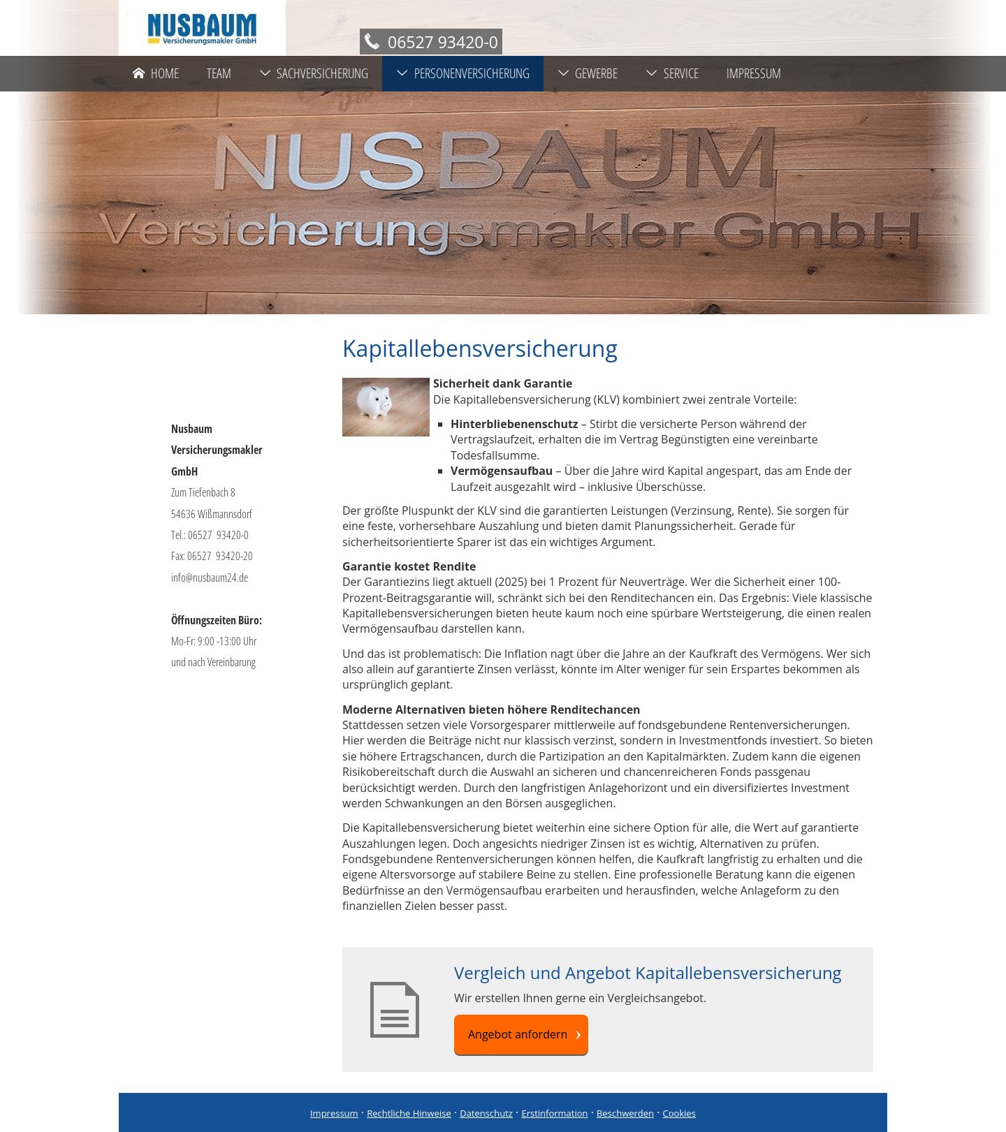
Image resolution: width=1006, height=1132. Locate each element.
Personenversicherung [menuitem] (463, 73)
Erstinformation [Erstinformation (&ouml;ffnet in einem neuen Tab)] (554, 1113)
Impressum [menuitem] (754, 73)
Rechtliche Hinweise (409, 1113)
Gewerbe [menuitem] (587, 73)
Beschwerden (625, 1113)
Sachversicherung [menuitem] (314, 73)
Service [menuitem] (672, 73)
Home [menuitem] (156, 73)
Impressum (334, 1113)
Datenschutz (486, 1113)
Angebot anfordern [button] (517, 1034)
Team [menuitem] (219, 73)
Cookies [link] (679, 1113)
